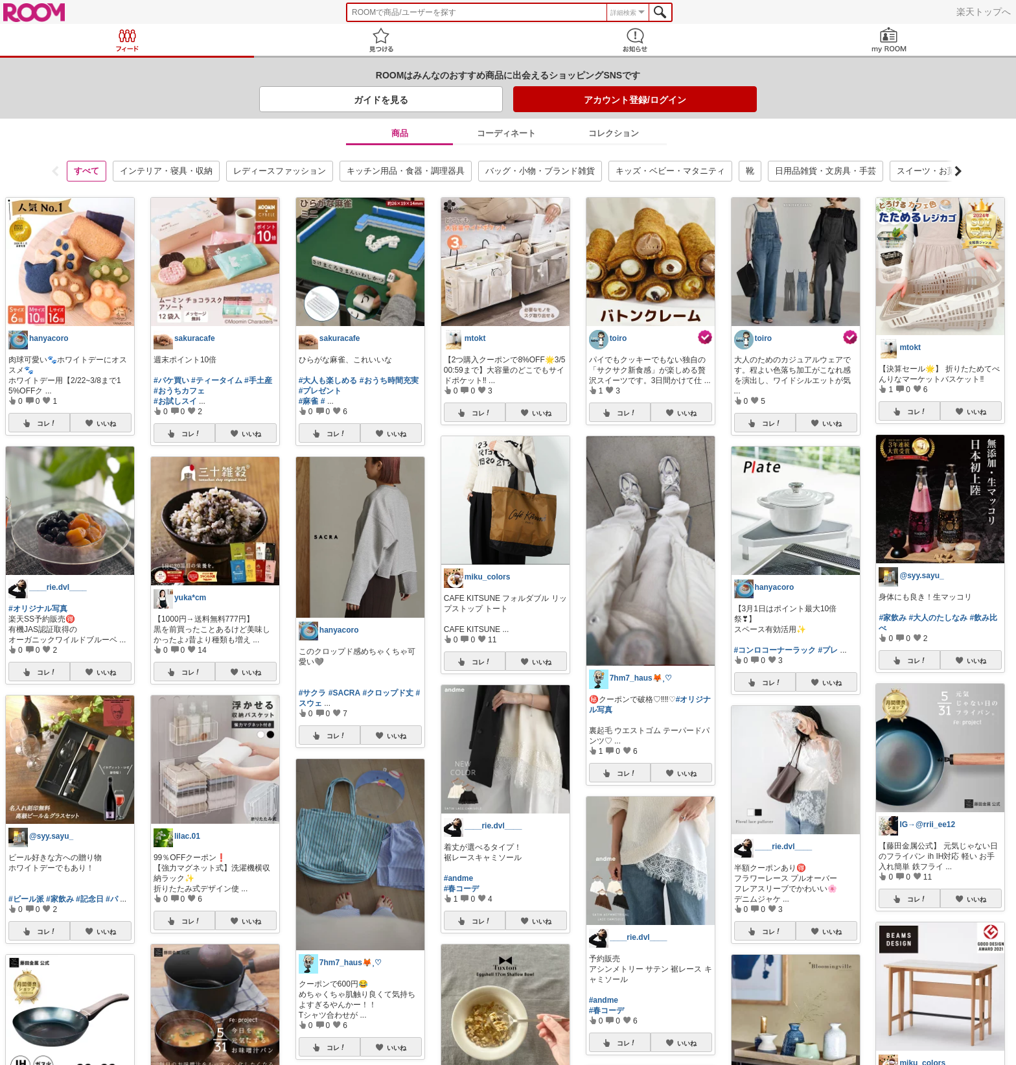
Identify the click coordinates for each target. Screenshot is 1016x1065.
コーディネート (506, 133)
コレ (45, 423)
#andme (458, 878)
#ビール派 (26, 899)
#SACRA (344, 692)
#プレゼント (320, 390)
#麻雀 (309, 401)
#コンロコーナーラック (775, 650)
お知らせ (635, 40)
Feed (127, 40)
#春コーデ (461, 888)
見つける (381, 40)
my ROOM (889, 40)
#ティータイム (216, 380)
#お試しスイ (175, 401)
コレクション (613, 133)
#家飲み (60, 899)
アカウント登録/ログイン (635, 100)
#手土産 (258, 380)
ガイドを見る (381, 100)
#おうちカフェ (179, 390)
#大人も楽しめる (328, 380)
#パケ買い (171, 380)
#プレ (828, 650)
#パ (112, 899)
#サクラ (313, 692)
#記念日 (90, 899)
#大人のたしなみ (937, 617)
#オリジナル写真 (37, 608)
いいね (106, 423)
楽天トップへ (983, 11)
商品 (399, 133)
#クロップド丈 (388, 692)
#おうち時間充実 (389, 380)
